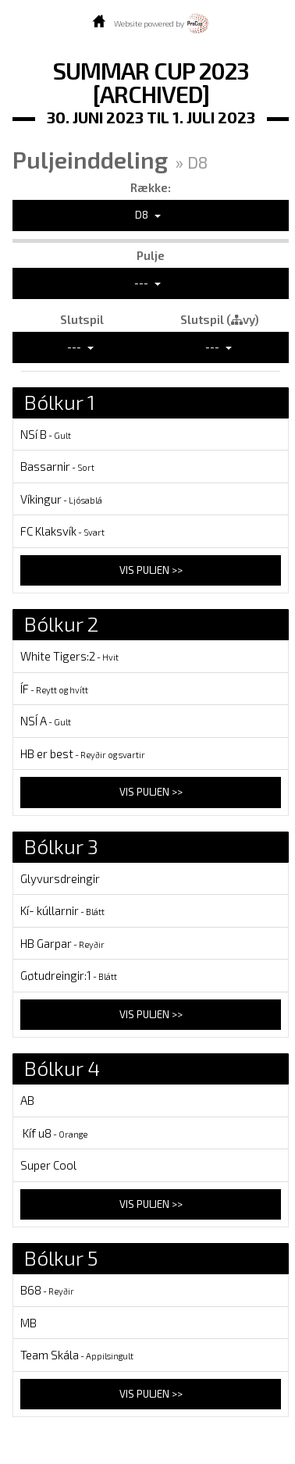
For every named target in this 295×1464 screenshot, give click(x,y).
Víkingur (61, 499)
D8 (148, 214)
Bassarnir (57, 466)
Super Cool (48, 1165)
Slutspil (82, 319)
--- (147, 282)
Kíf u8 (53, 1133)
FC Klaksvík (62, 531)
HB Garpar (62, 943)
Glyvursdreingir (60, 878)
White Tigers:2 (69, 656)
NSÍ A (45, 721)
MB (28, 1323)
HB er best (82, 753)
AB (27, 1100)
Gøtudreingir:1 (68, 975)
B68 (47, 1290)
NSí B (45, 434)
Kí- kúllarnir (62, 910)
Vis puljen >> (151, 570)
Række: (150, 187)
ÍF (54, 689)
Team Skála (76, 1355)
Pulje (151, 255)
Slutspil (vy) (219, 319)
